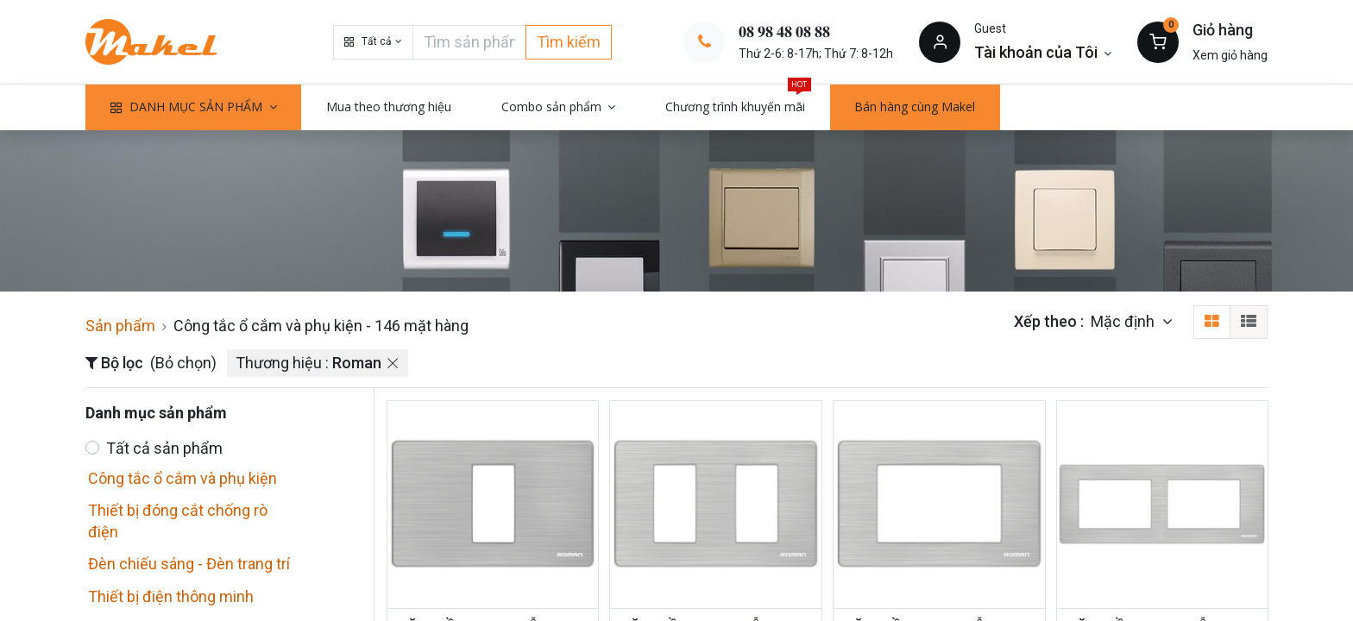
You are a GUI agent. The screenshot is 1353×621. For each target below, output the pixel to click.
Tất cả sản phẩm (164, 448)
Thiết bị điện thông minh (171, 596)
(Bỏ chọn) (183, 363)
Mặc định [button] (1124, 321)
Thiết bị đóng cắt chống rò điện (177, 521)
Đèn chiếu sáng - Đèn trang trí (189, 564)
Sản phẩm (120, 326)
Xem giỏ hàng (1230, 55)
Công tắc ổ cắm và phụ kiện (182, 478)
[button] (372, 42)
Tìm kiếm (569, 42)
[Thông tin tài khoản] (1042, 52)
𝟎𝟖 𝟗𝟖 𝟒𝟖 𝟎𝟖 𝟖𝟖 (784, 31)
